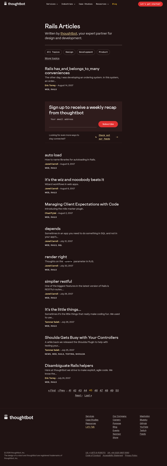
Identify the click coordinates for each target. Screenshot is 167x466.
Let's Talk (90, 427)
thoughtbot (68, 33)
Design (69, 52)
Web (47, 89)
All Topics (53, 52)
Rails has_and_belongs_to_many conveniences (72, 70)
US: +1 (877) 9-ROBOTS (95, 453)
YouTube (144, 427)
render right (56, 256)
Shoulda (80, 354)
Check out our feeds (102, 137)
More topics (52, 58)
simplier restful (58, 281)
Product (103, 52)
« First (52, 390)
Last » (88, 395)
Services (52, 4)
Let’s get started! (150, 4)
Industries (68, 4)
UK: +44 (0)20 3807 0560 (118, 453)
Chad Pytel (50, 213)
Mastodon (145, 416)
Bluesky (143, 420)
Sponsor (117, 434)
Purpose (117, 424)
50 (117, 390)
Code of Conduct (93, 455)
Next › (78, 395)
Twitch (143, 431)
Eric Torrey (50, 86)
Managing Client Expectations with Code (82, 204)
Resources (102, 4)
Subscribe (108, 124)
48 (106, 390)
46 (96, 390)
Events (116, 431)
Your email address (62, 119)
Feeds (143, 434)
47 (101, 390)
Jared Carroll (51, 164)
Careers (116, 420)
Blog (114, 4)
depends (52, 228)
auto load (53, 155)
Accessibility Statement (113, 455)
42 (74, 390)
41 (70, 390)
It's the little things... (63, 309)
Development (86, 52)
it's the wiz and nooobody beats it (74, 179)
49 (111, 390)
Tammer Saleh (52, 322)
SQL (60, 245)
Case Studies (86, 4)
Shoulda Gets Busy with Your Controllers (81, 337)
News (48, 354)
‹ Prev (61, 390)
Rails (54, 89)
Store (115, 438)
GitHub (143, 424)
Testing (69, 354)
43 (80, 390)
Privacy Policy (131, 455)
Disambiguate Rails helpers (69, 365)
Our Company (119, 416)
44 (85, 390)
